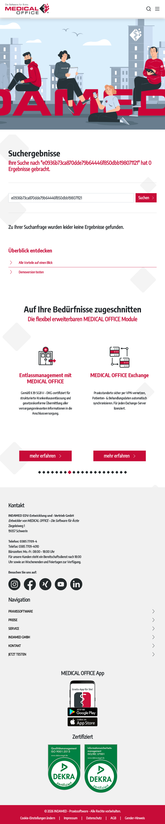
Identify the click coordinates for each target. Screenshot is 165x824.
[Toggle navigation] (157, 9)
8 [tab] (70, 472)
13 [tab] (91, 472)
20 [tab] (121, 472)
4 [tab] (52, 472)
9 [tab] (73, 472)
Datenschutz (94, 818)
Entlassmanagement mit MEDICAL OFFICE (45, 379)
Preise (12, 620)
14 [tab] (95, 472)
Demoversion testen (31, 272)
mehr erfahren (42, 454)
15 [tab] (99, 472)
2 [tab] (43, 472)
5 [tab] (56, 472)
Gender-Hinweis (135, 818)
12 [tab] (86, 472)
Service (13, 628)
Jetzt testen (17, 654)
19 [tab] (116, 472)
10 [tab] (78, 472)
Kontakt (14, 646)
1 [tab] (39, 472)
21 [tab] (125, 472)
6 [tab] (61, 472)
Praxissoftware (20, 611)
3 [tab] (48, 472)
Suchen (143, 197)
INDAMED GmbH (19, 637)
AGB (113, 818)
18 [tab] (112, 472)
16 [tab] (103, 472)
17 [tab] (108, 472)
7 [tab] (65, 472)
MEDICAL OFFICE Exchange (119, 376)
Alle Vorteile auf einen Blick (35, 262)
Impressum (70, 818)
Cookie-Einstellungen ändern (37, 818)
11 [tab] (82, 472)
